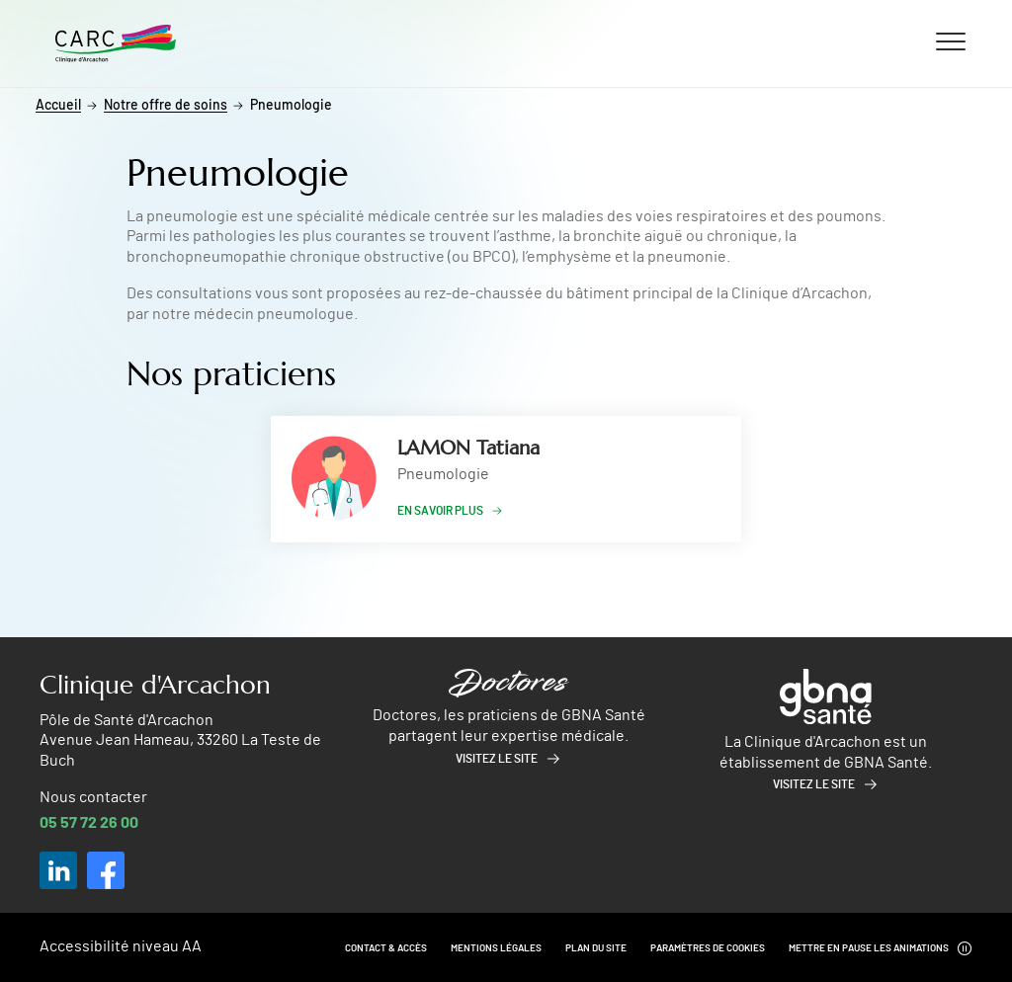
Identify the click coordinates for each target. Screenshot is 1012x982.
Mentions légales (496, 948)
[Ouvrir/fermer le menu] (950, 40)
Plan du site (596, 948)
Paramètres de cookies (707, 948)
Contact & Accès (386, 948)
